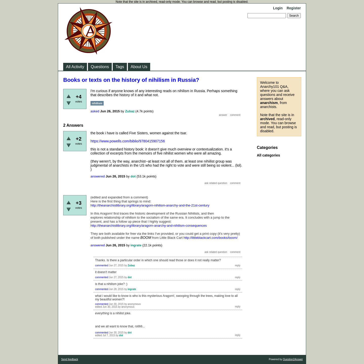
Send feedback (69, 359)
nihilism (97, 103)
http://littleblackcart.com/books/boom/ (211, 238)
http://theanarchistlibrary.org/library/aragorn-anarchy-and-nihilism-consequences (148, 225)
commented (101, 265)
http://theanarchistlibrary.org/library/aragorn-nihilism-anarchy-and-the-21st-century (149, 205)
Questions (100, 67)
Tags (120, 67)
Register (294, 8)
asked (94, 111)
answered (97, 176)
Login (278, 8)
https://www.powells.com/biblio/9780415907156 (127, 141)
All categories (268, 155)
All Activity (75, 67)
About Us (139, 67)
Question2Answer (293, 359)
